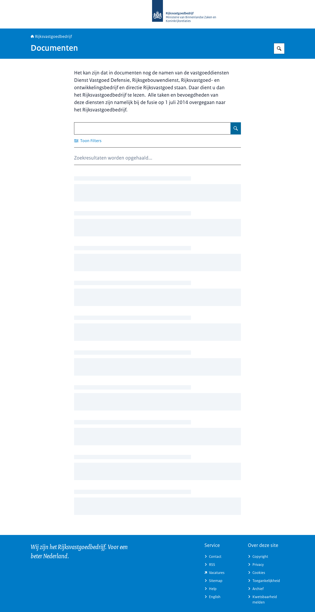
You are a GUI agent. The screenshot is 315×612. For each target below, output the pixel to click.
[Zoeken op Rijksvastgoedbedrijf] (279, 48)
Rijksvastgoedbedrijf (51, 36)
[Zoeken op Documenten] (235, 128)
